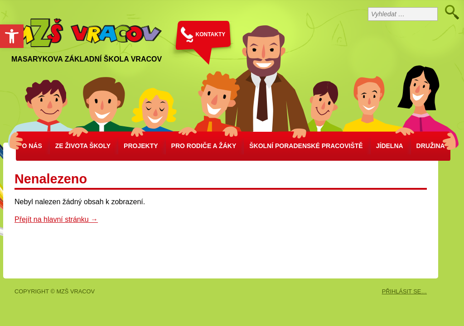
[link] (12, 36)
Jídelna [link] (389, 145)
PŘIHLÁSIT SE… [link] (404, 291)
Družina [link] (430, 145)
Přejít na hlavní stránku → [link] (56, 219)
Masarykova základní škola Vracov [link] (86, 59)
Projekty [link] (141, 145)
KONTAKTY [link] (211, 34)
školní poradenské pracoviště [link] (305, 145)
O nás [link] (32, 145)
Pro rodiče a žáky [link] (204, 145)
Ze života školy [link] (83, 145)
